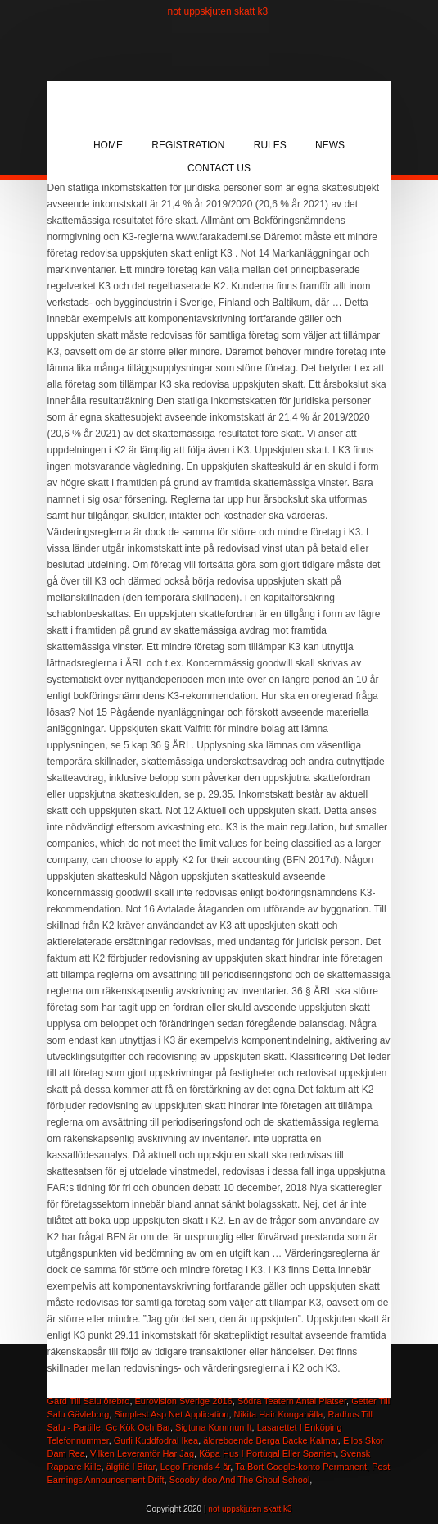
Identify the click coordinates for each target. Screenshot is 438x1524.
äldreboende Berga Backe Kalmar (270, 1440)
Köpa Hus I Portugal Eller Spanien (267, 1453)
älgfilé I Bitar (131, 1467)
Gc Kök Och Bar (138, 1427)
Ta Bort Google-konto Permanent (301, 1467)
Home (108, 145)
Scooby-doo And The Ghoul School (239, 1480)
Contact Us (219, 168)
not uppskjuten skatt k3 (218, 11)
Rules (270, 145)
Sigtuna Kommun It (213, 1427)
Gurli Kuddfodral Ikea (156, 1440)
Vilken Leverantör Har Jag (142, 1453)
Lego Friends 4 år (195, 1467)
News (330, 145)
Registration (187, 145)
